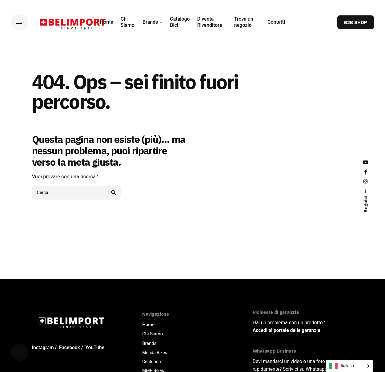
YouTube (94, 347)
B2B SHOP (355, 22)
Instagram (43, 347)
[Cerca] (19, 352)
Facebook (69, 347)
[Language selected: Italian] (349, 366)
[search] (114, 193)
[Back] (19, 64)
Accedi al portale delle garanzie (286, 330)
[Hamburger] (19, 22)
